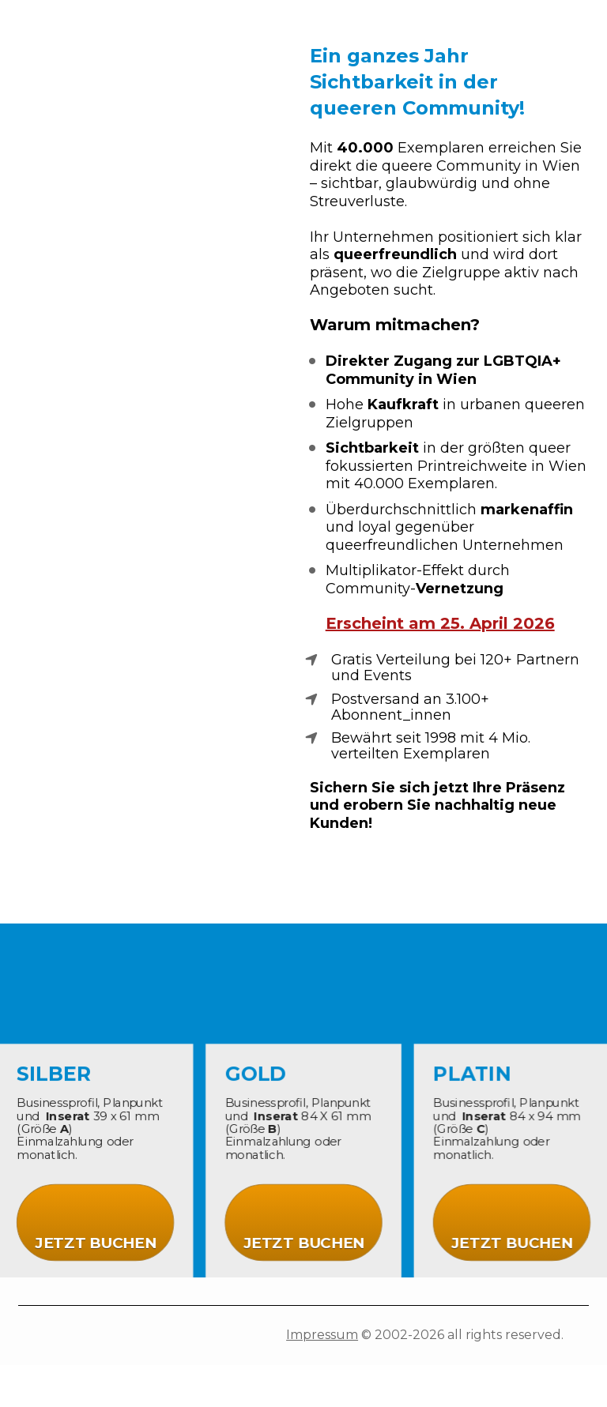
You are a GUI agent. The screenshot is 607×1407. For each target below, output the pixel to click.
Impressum (322, 1334)
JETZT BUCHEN (99, 1240)
